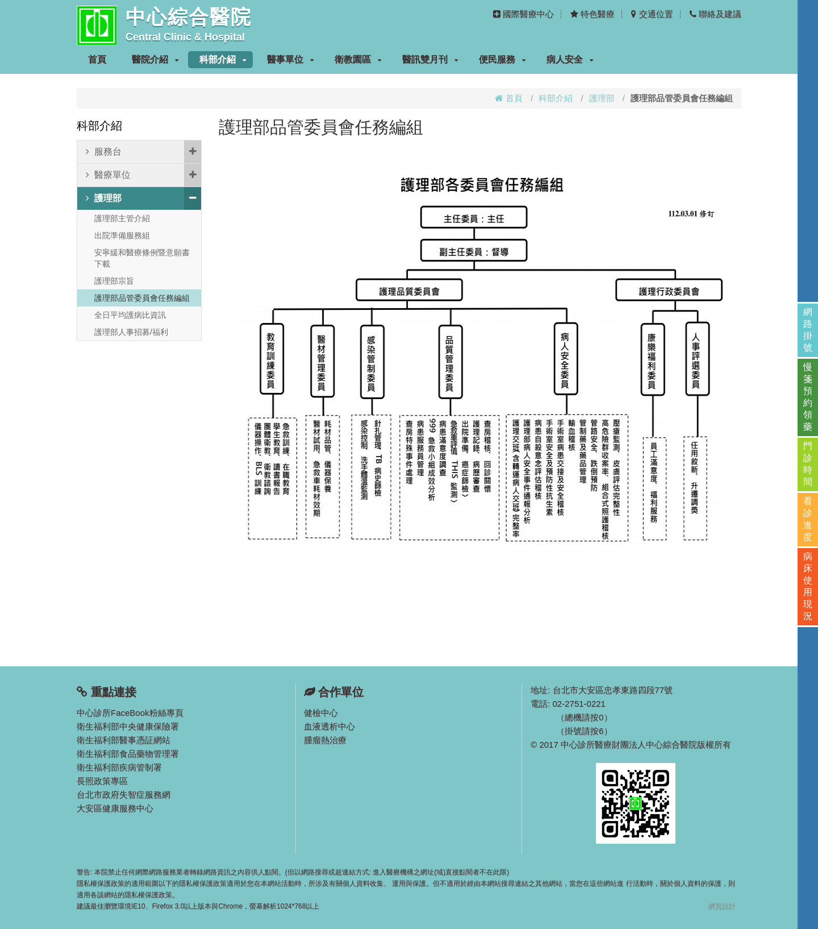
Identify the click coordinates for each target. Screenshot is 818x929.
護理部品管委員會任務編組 (142, 297)
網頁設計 (722, 906)
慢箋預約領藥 (807, 397)
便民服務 (502, 59)
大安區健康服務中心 (115, 808)
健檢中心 (321, 713)
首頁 (97, 59)
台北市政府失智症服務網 (123, 794)
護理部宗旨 (114, 280)
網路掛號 (807, 329)
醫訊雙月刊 (430, 59)
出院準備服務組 (122, 235)
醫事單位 (290, 59)
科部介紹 (223, 59)
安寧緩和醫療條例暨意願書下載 (142, 258)
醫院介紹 (155, 59)
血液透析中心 (329, 726)
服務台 (143, 151)
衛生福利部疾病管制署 (119, 767)
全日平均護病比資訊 (130, 315)
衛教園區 (358, 59)
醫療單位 (143, 175)
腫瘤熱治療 (325, 740)
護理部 (602, 98)
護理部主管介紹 (122, 218)
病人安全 (570, 59)
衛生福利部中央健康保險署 (128, 726)
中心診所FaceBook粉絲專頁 (130, 713)
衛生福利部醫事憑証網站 (123, 740)
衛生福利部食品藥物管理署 (128, 753)
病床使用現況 (807, 586)
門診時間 (807, 464)
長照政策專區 (102, 781)
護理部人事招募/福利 (131, 332)
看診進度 (807, 519)
